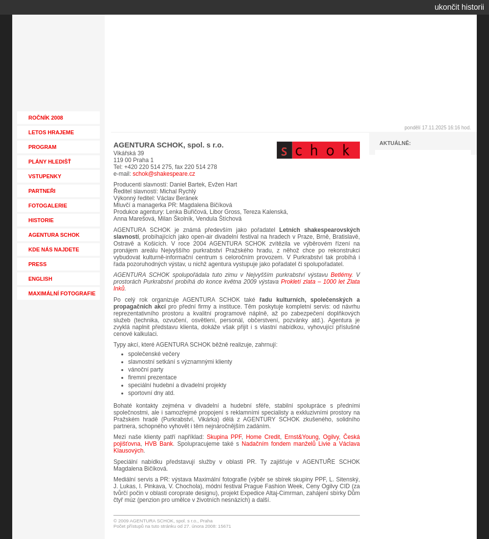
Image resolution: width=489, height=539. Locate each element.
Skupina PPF (224, 437)
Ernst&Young (302, 437)
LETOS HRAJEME (51, 132)
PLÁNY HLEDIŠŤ (49, 162)
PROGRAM (42, 147)
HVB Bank (159, 443)
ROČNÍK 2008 (45, 118)
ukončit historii (459, 7)
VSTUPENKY (44, 176)
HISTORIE (41, 220)
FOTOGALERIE (47, 205)
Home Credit (263, 437)
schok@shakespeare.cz (164, 173)
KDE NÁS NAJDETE (53, 249)
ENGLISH (40, 279)
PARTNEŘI (41, 191)
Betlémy (341, 274)
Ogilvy (330, 437)
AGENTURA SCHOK (54, 235)
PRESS (37, 264)
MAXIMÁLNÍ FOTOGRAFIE (61, 293)
